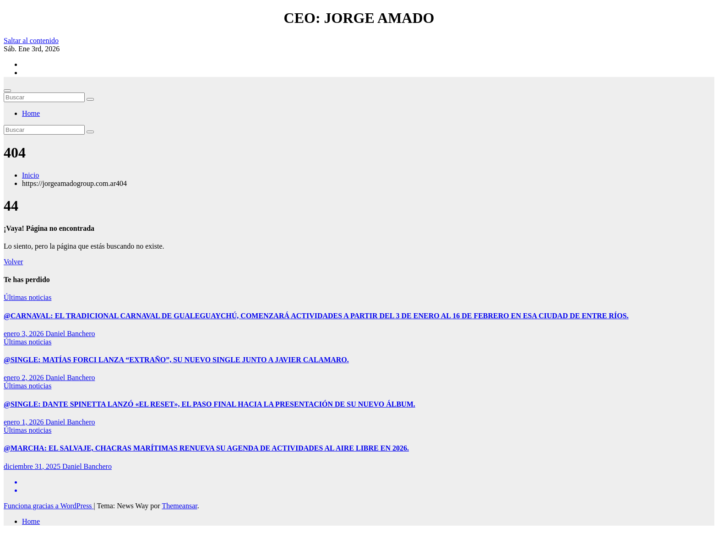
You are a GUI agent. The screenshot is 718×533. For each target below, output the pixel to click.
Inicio (30, 175)
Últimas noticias (27, 297)
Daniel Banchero (70, 333)
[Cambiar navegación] (7, 90)
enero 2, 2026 (25, 377)
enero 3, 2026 (25, 333)
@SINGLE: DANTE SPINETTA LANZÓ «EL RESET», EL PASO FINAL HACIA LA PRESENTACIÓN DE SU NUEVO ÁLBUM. (209, 404)
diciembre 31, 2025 (33, 466)
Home (31, 113)
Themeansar (179, 506)
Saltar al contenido (31, 40)
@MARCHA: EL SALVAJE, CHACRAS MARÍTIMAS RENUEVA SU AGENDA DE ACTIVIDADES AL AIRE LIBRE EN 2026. (206, 448)
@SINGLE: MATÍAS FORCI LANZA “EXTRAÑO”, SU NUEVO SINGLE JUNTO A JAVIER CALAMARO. (176, 360)
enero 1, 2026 (25, 422)
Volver (13, 262)
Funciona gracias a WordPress (49, 506)
